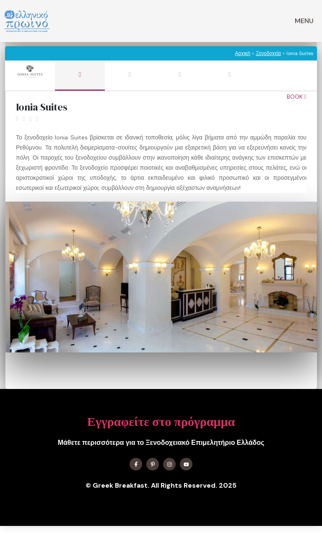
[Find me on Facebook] (136, 464)
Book (296, 96)
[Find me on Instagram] (169, 464)
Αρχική (242, 53)
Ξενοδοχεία (268, 53)
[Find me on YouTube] (186, 464)
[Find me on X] (152, 464)
